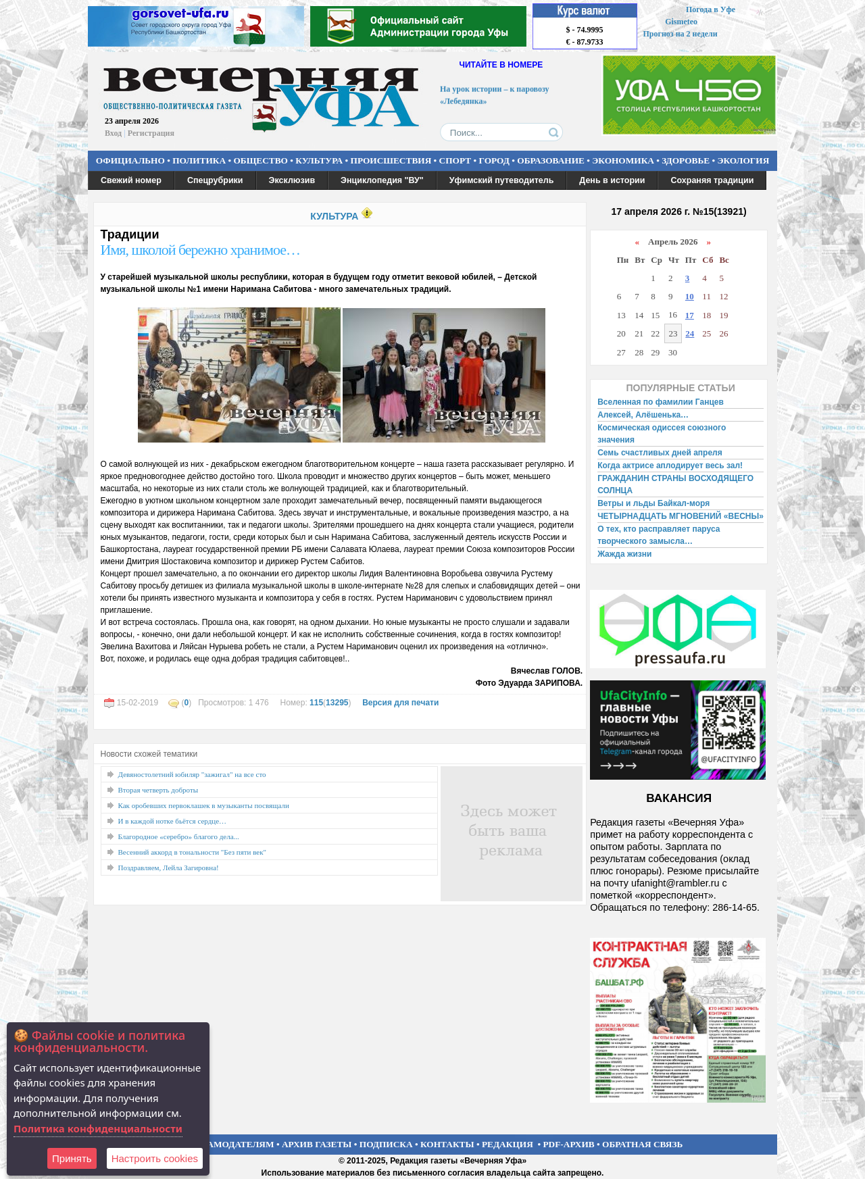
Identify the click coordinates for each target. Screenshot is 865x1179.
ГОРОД (494, 160)
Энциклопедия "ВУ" (382, 180)
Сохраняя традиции (711, 180)
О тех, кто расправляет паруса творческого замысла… (658, 535)
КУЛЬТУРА (319, 160)
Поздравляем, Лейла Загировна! (168, 867)
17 (689, 315)
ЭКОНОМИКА (623, 160)
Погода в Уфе (710, 9)
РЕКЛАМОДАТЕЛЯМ (228, 1144)
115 (316, 702)
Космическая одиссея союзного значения (661, 434)
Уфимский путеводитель (501, 180)
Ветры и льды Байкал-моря (653, 503)
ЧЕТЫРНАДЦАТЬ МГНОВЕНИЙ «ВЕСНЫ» (680, 516)
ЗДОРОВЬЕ (686, 160)
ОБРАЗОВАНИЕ (551, 160)
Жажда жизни (624, 554)
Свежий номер (131, 180)
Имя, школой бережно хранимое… (201, 249)
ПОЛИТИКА (199, 160)
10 (689, 296)
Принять (72, 1158)
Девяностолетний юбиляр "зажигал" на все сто (192, 774)
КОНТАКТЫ (447, 1144)
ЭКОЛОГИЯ (743, 160)
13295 (337, 702)
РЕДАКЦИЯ (507, 1144)
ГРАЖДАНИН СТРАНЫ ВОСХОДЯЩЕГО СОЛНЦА (675, 484)
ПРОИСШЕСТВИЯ (391, 160)
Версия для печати (400, 702)
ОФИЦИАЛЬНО (130, 160)
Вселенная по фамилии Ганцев (660, 402)
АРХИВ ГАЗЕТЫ (317, 1144)
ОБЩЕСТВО (260, 160)
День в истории (612, 180)
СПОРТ (455, 160)
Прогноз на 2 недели (680, 34)
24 (689, 333)
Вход (113, 133)
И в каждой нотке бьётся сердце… (172, 821)
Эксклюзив (292, 180)
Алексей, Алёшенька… (643, 415)
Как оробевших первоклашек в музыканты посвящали (203, 805)
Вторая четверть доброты (158, 790)
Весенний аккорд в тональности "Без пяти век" (192, 852)
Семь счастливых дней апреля (659, 452)
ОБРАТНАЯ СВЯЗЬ (642, 1144)
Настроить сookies (155, 1158)
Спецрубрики (215, 180)
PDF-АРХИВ (568, 1144)
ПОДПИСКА (386, 1144)
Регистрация (151, 133)
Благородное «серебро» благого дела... (178, 836)
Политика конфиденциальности (98, 1128)
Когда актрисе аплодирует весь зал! (670, 465)
